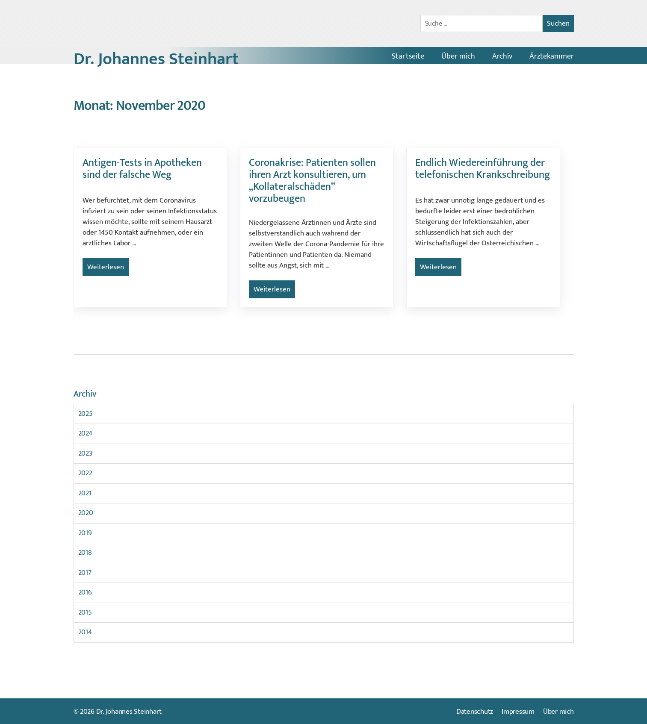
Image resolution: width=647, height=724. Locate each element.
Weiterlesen (105, 267)
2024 (85, 433)
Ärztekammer (551, 56)
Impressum (518, 712)
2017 (85, 573)
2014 (85, 632)
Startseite (408, 56)
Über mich (458, 56)
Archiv (502, 56)
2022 (85, 473)
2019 (85, 533)
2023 (85, 453)
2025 (85, 414)
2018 (85, 553)
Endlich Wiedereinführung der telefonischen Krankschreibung (482, 168)
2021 (85, 493)
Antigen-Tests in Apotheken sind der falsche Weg (142, 168)
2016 (85, 592)
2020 (85, 513)
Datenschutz (474, 712)
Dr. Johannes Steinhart (156, 59)
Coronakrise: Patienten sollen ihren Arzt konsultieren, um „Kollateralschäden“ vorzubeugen (312, 180)
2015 (85, 612)
